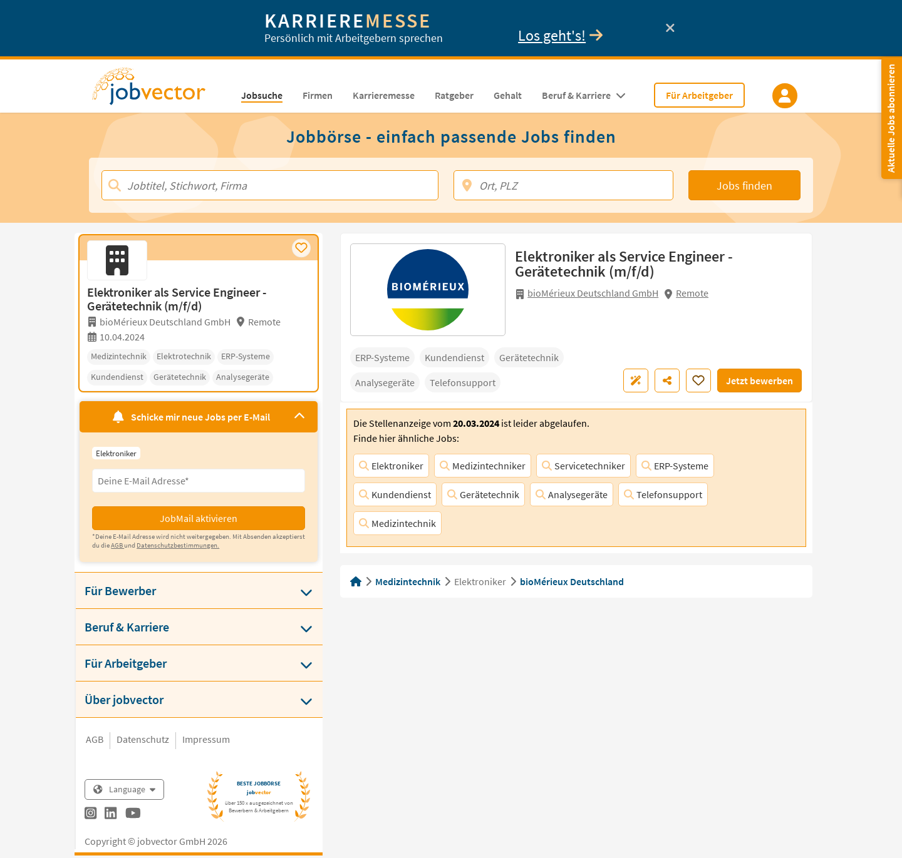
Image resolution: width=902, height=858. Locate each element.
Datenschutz (143, 739)
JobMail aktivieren (198, 518)
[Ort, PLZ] (563, 185)
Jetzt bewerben (759, 380)
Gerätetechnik (483, 494)
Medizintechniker (483, 465)
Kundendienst (395, 494)
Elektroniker (391, 465)
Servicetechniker (583, 465)
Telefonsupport (663, 494)
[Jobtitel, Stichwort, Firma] (270, 185)
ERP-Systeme (674, 465)
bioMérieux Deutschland (572, 581)
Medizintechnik (397, 523)
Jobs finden (744, 185)
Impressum (206, 739)
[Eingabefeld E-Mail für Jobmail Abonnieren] (198, 481)
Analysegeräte (572, 494)
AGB (94, 739)
